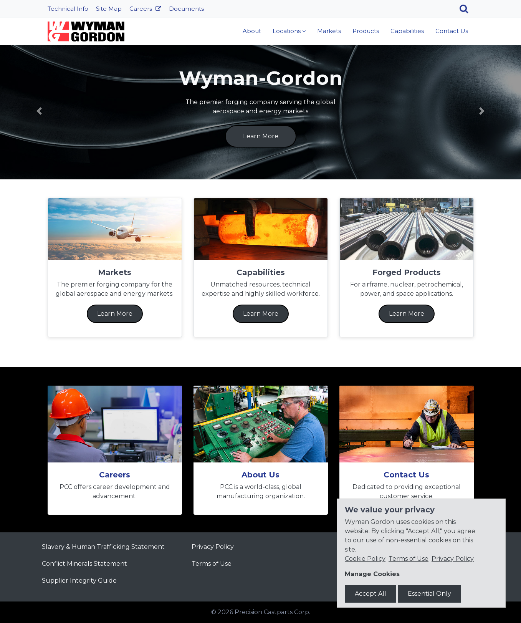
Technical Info (68, 8)
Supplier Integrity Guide (79, 580)
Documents (186, 8)
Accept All (370, 593)
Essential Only (429, 593)
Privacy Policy (213, 546)
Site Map (109, 8)
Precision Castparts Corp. (272, 612)
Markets (329, 31)
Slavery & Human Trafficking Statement (103, 546)
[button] (39, 110)
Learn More (260, 136)
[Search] (467, 9)
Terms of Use (212, 563)
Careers (141, 8)
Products (365, 31)
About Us (260, 474)
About (252, 31)
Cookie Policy (365, 558)
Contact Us (451, 31)
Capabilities (407, 31)
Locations (287, 31)
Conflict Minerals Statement (84, 563)
